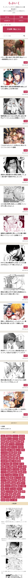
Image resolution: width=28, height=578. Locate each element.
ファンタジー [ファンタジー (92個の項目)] (19, 444)
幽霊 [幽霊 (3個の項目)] (15, 491)
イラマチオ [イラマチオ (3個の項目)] (9, 491)
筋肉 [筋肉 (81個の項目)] (9, 447)
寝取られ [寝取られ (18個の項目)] (23, 469)
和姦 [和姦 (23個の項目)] (2, 466)
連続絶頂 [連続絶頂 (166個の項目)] (3, 439)
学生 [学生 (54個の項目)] (23, 450)
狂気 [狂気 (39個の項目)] (19, 452)
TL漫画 (21, 17)
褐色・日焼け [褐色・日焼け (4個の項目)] (21, 486)
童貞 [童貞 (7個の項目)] (2, 483)
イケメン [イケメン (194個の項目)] (15, 436)
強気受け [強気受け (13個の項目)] (14, 472)
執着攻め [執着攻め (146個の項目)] (21, 439)
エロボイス (7, 20)
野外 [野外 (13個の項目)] (2, 475)
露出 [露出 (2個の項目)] (2, 494)
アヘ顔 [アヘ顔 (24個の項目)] (21, 464)
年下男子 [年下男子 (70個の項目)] (20, 447)
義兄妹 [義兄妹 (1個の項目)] (3, 500)
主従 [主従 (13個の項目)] (24, 472)
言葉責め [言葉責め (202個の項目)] (8, 436)
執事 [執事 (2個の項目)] (10, 494)
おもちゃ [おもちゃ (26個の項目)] (15, 464)
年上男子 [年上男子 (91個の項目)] (3, 447)
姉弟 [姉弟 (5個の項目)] (2, 486)
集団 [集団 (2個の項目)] (13, 497)
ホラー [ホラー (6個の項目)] (23, 483)
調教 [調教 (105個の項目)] (22, 441)
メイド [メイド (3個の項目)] (7, 489)
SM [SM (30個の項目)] (17, 458)
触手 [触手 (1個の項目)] (23, 497)
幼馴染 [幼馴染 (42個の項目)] (10, 452)
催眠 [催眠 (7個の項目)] (19, 480)
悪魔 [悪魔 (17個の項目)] (9, 472)
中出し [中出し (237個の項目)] (3, 436)
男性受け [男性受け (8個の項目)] (14, 480)
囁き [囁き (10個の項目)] (12, 477)
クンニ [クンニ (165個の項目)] (9, 439)
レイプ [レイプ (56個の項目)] (18, 450)
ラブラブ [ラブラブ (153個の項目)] (15, 439)
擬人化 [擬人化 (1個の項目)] (18, 497)
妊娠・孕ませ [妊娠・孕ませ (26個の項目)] (4, 464)
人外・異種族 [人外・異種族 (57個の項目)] (11, 450)
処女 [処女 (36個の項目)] (10, 455)
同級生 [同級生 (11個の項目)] (21, 475)
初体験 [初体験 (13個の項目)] (20, 472)
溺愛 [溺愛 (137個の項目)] (7, 441)
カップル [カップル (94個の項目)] (11, 444)
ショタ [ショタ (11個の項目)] (3, 477)
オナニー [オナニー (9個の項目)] (3, 480)
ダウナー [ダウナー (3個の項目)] (19, 489)
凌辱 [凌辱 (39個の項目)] (15, 452)
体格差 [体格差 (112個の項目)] (12, 441)
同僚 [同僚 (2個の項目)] (18, 494)
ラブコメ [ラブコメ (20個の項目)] (3, 469)
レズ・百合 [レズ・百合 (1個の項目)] (14, 500)
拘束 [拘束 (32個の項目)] (10, 458)
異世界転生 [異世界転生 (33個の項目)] (4, 458)
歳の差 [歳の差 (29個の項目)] (21, 458)
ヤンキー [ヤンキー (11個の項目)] (15, 475)
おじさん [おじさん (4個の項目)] (7, 486)
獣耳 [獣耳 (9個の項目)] (9, 480)
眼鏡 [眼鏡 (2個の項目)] (19, 491)
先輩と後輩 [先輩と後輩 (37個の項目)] (4, 455)
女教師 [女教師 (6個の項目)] (13, 483)
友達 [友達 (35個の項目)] (14, 455)
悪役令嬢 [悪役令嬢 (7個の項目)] (7, 483)
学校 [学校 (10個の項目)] (7, 477)
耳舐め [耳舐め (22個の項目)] (15, 466)
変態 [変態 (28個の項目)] (19, 461)
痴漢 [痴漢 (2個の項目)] (23, 491)
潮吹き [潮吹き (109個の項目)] (17, 441)
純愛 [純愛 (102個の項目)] (2, 444)
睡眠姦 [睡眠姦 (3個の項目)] (3, 491)
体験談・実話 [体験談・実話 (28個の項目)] (12, 461)
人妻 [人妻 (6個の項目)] (18, 483)
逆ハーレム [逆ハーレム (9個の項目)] (18, 477)
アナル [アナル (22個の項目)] (20, 466)
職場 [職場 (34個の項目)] (18, 455)
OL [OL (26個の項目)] (11, 464)
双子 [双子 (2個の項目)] (6, 494)
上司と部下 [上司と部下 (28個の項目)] (4, 461)
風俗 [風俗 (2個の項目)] (14, 494)
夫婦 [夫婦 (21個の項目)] (24, 466)
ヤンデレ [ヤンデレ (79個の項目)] (14, 447)
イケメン (21, 20)
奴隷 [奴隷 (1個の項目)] (7, 500)
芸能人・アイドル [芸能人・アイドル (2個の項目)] (6, 497)
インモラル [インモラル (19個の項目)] (16, 469)
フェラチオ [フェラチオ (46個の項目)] (4, 452)
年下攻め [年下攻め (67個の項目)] (3, 450)
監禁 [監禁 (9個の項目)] (23, 477)
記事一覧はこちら (14, 29)
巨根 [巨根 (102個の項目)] (6, 444)
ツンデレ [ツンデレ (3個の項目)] (13, 489)
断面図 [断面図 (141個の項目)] (3, 441)
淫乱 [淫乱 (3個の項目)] (2, 489)
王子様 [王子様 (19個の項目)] (9, 469)
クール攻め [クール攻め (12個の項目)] (8, 475)
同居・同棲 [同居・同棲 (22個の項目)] (8, 466)
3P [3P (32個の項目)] (13, 458)
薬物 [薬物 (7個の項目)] (23, 480)
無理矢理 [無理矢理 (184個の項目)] (21, 436)
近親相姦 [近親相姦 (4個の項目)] (14, 486)
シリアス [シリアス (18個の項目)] (3, 472)
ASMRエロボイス (6, 429)
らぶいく (14, 3)
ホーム (7, 17)
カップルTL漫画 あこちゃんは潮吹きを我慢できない (11, 555)
